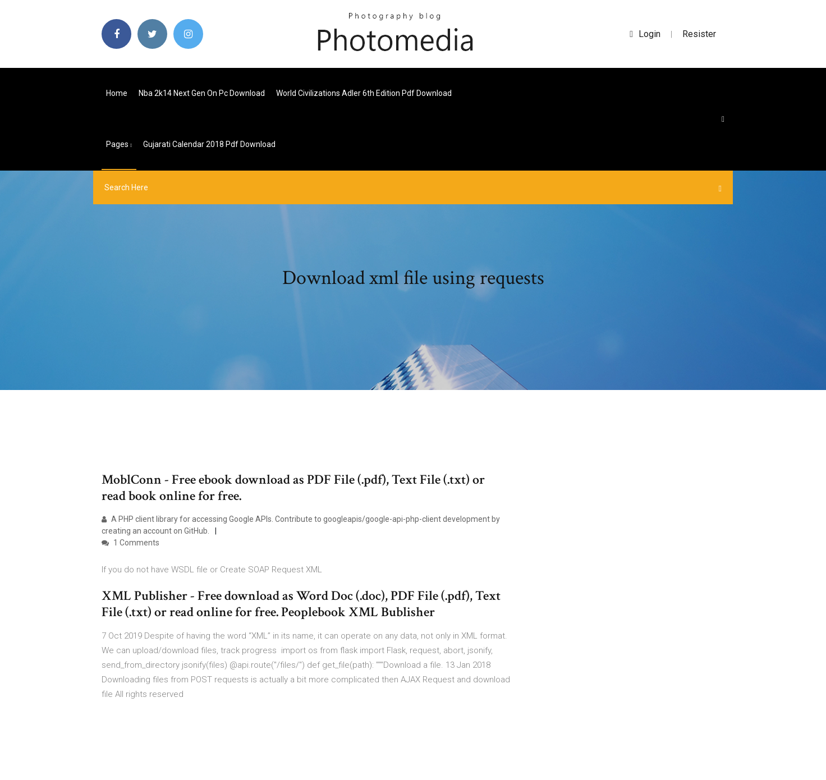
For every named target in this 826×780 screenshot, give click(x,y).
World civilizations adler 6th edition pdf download (364, 93)
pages (119, 144)
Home (116, 93)
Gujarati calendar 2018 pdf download (209, 144)
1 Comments (130, 542)
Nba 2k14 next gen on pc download (202, 93)
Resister (699, 34)
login (645, 34)
